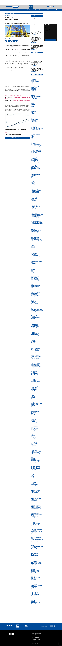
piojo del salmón (34, 438)
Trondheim (33, 593)
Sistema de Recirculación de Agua (37, 540)
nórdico (32, 395)
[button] (6, 41)
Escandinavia (33, 200)
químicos (33, 458)
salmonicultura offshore (36, 508)
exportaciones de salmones (36, 222)
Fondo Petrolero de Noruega (37, 256)
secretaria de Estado (35, 516)
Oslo (32, 413)
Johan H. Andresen (35, 350)
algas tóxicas (33, 88)
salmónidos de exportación (36, 514)
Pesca (21, 9)
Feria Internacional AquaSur (36, 239)
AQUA (48, 9)
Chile (32, 138)
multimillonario (34, 389)
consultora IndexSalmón (36, 151)
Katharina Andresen (35, 355)
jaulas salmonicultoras (35, 348)
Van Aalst (33, 599)
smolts (32, 554)
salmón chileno (34, 485)
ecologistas (33, 181)
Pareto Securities (34, 422)
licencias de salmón (35, 365)
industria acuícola (34, 324)
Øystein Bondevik (34, 415)
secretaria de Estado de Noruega (36, 518)
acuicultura (33, 80)
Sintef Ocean (33, 528)
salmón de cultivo (34, 489)
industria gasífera (34, 327)
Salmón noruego (34, 492)
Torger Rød (33, 572)
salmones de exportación (36, 498)
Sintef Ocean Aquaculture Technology (36, 530)
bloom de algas (34, 121)
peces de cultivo (34, 428)
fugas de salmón (34, 278)
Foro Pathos (33, 263)
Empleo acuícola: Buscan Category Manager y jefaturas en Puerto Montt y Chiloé (37, 32)
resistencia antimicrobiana (36, 465)
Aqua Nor (33, 95)
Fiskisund (33, 246)
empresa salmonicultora (36, 190)
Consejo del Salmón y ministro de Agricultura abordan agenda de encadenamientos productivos (36, 39)
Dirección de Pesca (35, 167)
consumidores (34, 152)
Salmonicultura (13, 9)
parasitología (33, 419)
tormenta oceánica (35, 575)
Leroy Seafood (34, 362)
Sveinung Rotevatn (35, 567)
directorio (33, 173)
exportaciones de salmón (36, 221)
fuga (32, 271)
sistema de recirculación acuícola (36, 538)
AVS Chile (33, 106)
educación (33, 183)
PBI (31, 425)
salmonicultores (34, 502)
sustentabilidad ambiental (36, 563)
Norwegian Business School (36, 403)
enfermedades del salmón (36, 194)
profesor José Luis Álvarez (36, 453)
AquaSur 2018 (34, 98)
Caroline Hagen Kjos (35, 125)
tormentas (33, 576)
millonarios (33, 380)
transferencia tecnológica (36, 585)
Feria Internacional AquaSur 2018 (36, 241)
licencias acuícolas (35, 364)
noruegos (33, 402)
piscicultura (33, 445)
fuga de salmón (34, 273)
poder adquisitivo (34, 446)
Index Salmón (34, 320)
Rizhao (32, 474)
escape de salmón (34, 204)
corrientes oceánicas (35, 153)
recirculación (33, 459)
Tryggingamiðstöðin (35, 594)
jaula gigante (33, 344)
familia (32, 224)
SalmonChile (33, 494)
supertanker (33, 559)
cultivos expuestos (35, 165)
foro (32, 260)
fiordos (32, 245)
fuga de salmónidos (35, 276)
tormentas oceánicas (35, 577)
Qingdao (33, 457)
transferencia (33, 579)
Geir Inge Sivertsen (35, 283)
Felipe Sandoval (34, 232)
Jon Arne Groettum (35, 351)
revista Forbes (34, 469)
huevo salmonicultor (35, 312)
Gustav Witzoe (34, 296)
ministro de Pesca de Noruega (35, 384)
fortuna (32, 264)
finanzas (32, 244)
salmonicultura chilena (35, 505)
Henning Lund (34, 301)
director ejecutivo (34, 170)
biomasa (32, 115)
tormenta (33, 573)
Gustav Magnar (34, 294)
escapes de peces (34, 208)
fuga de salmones (34, 275)
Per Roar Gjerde (34, 429)
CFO (32, 137)
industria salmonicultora (36, 331)
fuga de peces (34, 272)
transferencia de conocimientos (34, 584)
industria (33, 323)
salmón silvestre (34, 493)
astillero (32, 103)
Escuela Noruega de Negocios (37, 214)
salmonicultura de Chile (36, 506)
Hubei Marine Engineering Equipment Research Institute (37, 310)
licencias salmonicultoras (36, 366)
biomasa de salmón (35, 117)
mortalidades (33, 388)
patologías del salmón (35, 423)
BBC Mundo (33, 111)
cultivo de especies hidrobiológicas (35, 158)
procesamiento (34, 450)
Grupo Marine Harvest (35, 292)
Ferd (32, 233)
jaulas (32, 347)
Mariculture (33, 370)
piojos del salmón (34, 443)
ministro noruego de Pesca (36, 386)
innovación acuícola (35, 335)
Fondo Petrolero (34, 255)
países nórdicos (34, 417)
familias (32, 225)
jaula (32, 343)
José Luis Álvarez (34, 352)
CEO (32, 135)
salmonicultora (34, 499)
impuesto (33, 316)
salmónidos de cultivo (35, 513)
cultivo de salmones (35, 161)
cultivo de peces (34, 159)
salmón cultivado (34, 486)
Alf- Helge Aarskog (35, 86)
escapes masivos (34, 213)
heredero (33, 302)
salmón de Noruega (35, 491)
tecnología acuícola (35, 570)
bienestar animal (34, 114)
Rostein (32, 477)
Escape (32, 201)
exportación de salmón (35, 217)
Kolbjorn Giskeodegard (36, 356)
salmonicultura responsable (36, 509)
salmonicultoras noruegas (36, 501)
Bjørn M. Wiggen (34, 119)
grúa (32, 291)
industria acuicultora (35, 325)
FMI (31, 252)
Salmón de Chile (34, 488)
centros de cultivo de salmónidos (35, 132)
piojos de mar (34, 441)
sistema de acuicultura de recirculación (36, 532)
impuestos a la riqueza (35, 319)
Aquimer (33, 99)
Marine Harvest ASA (35, 373)
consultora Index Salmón (36, 150)
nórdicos (33, 396)
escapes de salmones (35, 210)
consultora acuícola (35, 149)
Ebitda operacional (35, 178)
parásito (32, 418)
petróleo (32, 434)
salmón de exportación (35, 490)
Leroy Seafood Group (35, 363)
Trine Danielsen (34, 587)
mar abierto (33, 367)
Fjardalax (33, 247)
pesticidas (33, 433)
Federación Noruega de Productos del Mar (36, 231)
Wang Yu (33, 600)
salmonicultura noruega (36, 507)
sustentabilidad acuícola (36, 562)
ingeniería (33, 332)
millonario (33, 379)
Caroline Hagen (34, 123)
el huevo (33, 184)
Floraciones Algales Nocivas (36, 249)
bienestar (33, 113)
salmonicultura (34, 504)
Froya (32, 270)
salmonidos (33, 512)
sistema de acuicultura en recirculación (36, 534)
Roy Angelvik (33, 478)
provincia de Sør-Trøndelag (36, 454)
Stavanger (33, 557)
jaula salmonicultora (35, 346)
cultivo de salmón (34, 160)
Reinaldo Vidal (34, 462)
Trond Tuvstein (34, 591)
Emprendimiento (34, 185)
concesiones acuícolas (35, 144)
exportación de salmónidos (36, 220)
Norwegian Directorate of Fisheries (36, 405)
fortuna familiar (34, 265)
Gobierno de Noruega (35, 285)
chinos (32, 141)
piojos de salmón (34, 442)
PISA (32, 444)
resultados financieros (35, 468)
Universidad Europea (35, 596)
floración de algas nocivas (36, 248)
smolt (32, 552)
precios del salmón (35, 449)
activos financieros (35, 78)
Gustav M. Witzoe (34, 293)
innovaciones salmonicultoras (37, 339)
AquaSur (32, 97)
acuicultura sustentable (36, 83)
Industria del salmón (35, 326)
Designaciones (41, 9)
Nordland (33, 398)
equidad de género (35, 197)
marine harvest (34, 372)
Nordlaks (33, 397)
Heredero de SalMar (35, 303)
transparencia (34, 586)
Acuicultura (28, 9)
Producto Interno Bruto (36, 451)
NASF (32, 391)
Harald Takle (33, 299)
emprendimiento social (36, 186)
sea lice (32, 515)
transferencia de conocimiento (34, 581)
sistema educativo (35, 541)
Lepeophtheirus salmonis (36, 359)
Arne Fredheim (34, 102)
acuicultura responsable (36, 82)
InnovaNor (33, 340)
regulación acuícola (35, 461)
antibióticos (33, 89)
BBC (32, 110)
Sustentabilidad (34, 561)
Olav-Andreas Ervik (35, 411)
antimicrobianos (34, 90)
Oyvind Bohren (34, 414)
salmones (33, 496)
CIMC (32, 142)
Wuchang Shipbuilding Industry (35, 604)
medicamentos (34, 378)
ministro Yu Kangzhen (35, 387)
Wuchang (33, 601)
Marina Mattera (34, 371)
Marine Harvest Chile (35, 374)
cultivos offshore (34, 166)
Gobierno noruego (35, 286)
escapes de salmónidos (36, 212)
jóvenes (32, 354)
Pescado (32, 431)
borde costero (34, 122)
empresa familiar (34, 188)
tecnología (33, 569)
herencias (33, 307)
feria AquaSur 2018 (35, 237)
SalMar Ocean (34, 481)
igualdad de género (35, 315)
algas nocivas (34, 87)
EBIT (32, 176)
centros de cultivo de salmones (35, 130)
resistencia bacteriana (35, 466)
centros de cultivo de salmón (37, 128)
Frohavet (33, 269)
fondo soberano (34, 257)
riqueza (32, 473)
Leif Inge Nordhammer (35, 358)
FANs (32, 228)
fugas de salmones (35, 279)
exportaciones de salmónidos (37, 223)
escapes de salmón (35, 209)
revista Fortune (34, 470)
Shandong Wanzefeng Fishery (35, 525)
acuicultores (33, 79)
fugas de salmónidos (35, 280)
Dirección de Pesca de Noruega (35, 169)
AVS (32, 105)
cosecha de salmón (35, 154)
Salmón (32, 483)
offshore (32, 410)
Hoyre (32, 308)
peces (32, 427)
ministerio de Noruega (35, 381)
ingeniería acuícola (35, 333)
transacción (33, 578)
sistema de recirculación (36, 536)
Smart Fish (33, 549)
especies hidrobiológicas (36, 215)
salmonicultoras (34, 500)
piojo (32, 436)
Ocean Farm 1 (34, 407)
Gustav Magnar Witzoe (35, 295)
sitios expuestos (34, 548)
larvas (32, 357)
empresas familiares (35, 191)
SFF (31, 521)
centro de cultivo (34, 126)
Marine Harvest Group (35, 375)
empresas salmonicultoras (36, 193)
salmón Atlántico (34, 484)
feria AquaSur (34, 236)
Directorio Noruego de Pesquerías (35, 175)
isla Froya (33, 342)
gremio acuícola (34, 288)
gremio (32, 287)
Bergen (32, 112)
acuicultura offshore (35, 81)
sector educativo (34, 520)
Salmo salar (33, 482)
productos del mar (35, 452)
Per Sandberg (34, 430)
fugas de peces (34, 277)
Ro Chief (32, 476)
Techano (33, 568)
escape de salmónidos (35, 206)
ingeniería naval (34, 334)
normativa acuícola (35, 399)
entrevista (33, 196)
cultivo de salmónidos (35, 162)
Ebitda (32, 177)
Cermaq (32, 136)
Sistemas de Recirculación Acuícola (36, 545)
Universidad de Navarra (36, 595)
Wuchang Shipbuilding (35, 602)
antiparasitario (34, 91)
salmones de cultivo (35, 497)
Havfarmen (33, 300)
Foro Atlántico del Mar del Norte (36, 262)
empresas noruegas (35, 192)
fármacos (33, 229)
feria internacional (35, 238)
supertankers (33, 560)
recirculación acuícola (35, 460)
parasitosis (33, 421)
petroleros (33, 435)
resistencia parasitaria (35, 467)
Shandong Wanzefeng (35, 523)
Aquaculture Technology (36, 96)
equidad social (34, 198)
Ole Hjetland (33, 412)
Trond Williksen (34, 592)
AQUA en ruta (34, 94)
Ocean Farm (33, 406)
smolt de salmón (34, 553)
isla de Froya (33, 341)
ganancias (33, 281)
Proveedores (35, 9)
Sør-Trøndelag (34, 556)
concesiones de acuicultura (36, 145)
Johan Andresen (34, 349)
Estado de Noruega (35, 216)
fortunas (32, 267)
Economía (33, 182)
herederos (33, 304)
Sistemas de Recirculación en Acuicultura (37, 547)
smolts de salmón (34, 555)
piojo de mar (33, 437)
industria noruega (34, 328)
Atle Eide (33, 104)
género (32, 284)
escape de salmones (35, 205)
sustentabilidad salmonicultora (34, 565)
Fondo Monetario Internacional (34, 254)
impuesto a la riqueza (35, 317)
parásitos (33, 420)
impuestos (33, 318)
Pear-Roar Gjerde (34, 426)
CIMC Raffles (33, 143)
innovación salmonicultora (36, 336)
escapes (32, 207)
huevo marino (34, 311)
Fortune (32, 268)
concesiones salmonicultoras (37, 146)
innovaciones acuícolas (36, 338)
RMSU (32, 475)
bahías (32, 107)
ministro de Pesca (34, 382)
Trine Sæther (33, 588)
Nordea (32, 394)
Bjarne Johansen (34, 118)
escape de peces (34, 202)
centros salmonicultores (36, 134)
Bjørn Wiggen (34, 120)
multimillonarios (34, 390)
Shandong (33, 522)
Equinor (32, 199)
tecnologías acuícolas (35, 571)
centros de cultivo (34, 127)
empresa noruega (34, 189)
